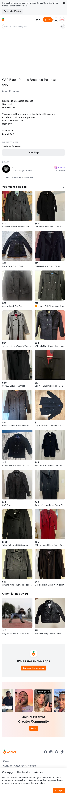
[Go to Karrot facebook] (45, 752)
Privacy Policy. (38, 783)
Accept (59, 790)
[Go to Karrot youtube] (56, 752)
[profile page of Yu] (6, 169)
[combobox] (31, 26)
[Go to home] (3, 20)
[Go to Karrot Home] (9, 751)
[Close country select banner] (64, 3)
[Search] (62, 27)
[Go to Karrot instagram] (51, 752)
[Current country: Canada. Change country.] (62, 19)
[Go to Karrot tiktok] (62, 752)
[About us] (55, 19)
